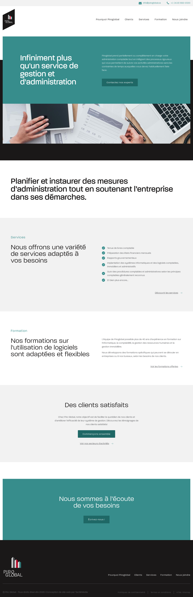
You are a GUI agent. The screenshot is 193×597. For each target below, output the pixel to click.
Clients (129, 19)
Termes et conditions (161, 592)
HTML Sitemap (183, 592)
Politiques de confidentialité (131, 592)
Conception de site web (58, 592)
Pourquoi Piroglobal (107, 19)
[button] (168, 293)
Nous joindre (180, 19)
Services (144, 19)
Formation (161, 19)
